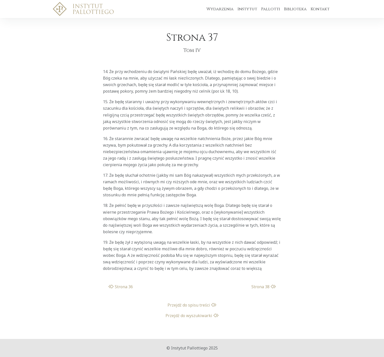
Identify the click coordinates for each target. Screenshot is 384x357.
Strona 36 (120, 286)
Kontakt (320, 9)
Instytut (247, 9)
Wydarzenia (220, 9)
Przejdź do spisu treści (192, 305)
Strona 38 (263, 286)
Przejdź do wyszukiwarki (192, 315)
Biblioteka (295, 9)
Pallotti (270, 9)
